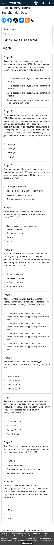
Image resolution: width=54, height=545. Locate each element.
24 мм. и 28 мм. (13, 384)
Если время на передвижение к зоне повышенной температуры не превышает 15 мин (27, 326)
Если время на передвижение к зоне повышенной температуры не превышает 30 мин (27, 336)
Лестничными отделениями (19, 473)
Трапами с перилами (16, 465)
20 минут (10, 144)
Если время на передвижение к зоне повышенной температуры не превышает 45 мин (27, 346)
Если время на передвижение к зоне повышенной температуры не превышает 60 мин (27, 316)
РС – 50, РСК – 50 (14, 421)
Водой (9, 241)
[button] (50, 2)
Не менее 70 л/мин (15, 286)
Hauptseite (7, 7)
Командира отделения (17, 186)
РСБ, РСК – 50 (12, 434)
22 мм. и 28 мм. (13, 380)
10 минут (10, 152)
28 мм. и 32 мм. (13, 388)
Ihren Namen (10, 29)
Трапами (10, 460)
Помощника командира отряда (21, 199)
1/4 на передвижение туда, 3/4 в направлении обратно (28, 87)
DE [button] (43, 3)
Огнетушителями (14, 233)
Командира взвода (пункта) (19, 195)
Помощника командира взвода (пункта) (25, 190)
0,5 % (8, 506)
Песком (9, 237)
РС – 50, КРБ (12, 425)
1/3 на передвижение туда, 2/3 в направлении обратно (28, 80)
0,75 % (9, 510)
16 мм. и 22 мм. (13, 376)
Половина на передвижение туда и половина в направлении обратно (27, 101)
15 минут (10, 148)
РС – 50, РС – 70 (13, 429)
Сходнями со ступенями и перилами (23, 469)
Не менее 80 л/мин (15, 278)
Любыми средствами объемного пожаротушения (21, 227)
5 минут (10, 157)
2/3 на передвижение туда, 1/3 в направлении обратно (28, 94)
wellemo (15, 3)
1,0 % (8, 514)
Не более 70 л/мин (15, 282)
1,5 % (8, 518)
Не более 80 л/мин (15, 274)
